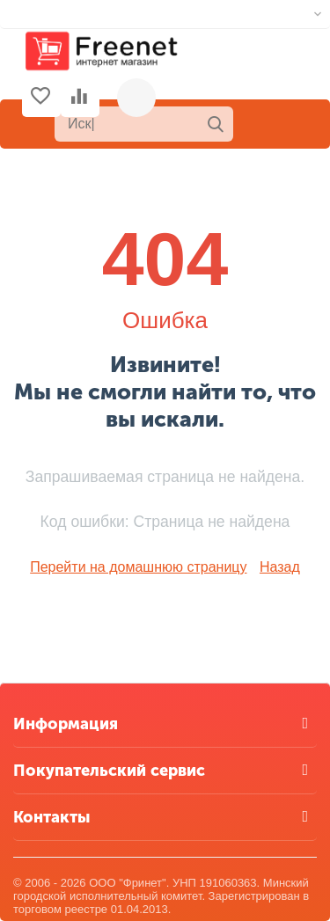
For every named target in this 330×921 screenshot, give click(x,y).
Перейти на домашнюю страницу (138, 566)
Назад (280, 566)
